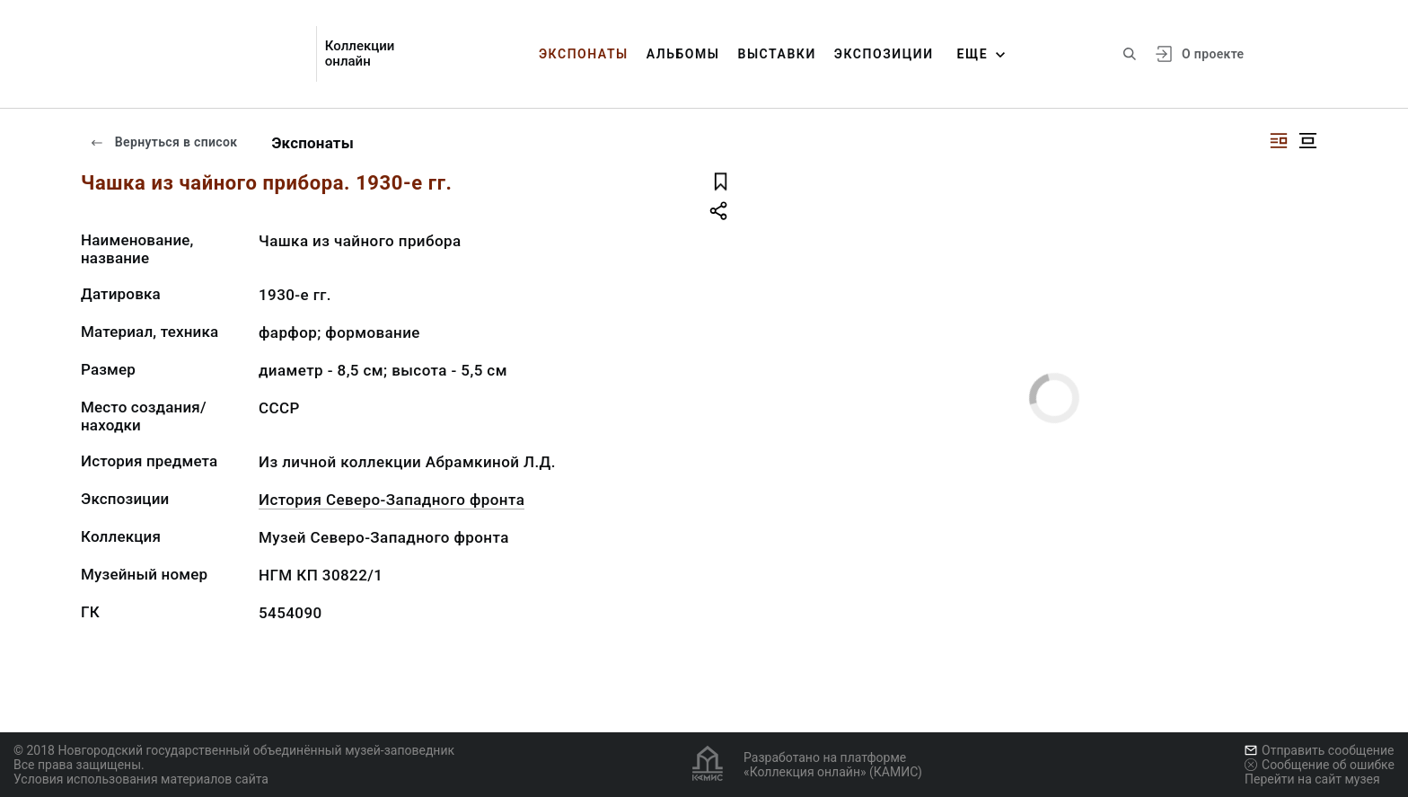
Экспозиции (884, 54)
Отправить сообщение (1319, 750)
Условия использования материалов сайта (140, 779)
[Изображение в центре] (1307, 140)
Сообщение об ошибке (1320, 764)
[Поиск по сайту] (1129, 54)
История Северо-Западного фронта (391, 500)
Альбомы (683, 54)
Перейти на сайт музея (1312, 779)
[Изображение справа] (1278, 140)
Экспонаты (584, 54)
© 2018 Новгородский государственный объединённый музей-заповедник (233, 750)
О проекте (1213, 54)
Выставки (776, 54)
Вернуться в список (163, 142)
